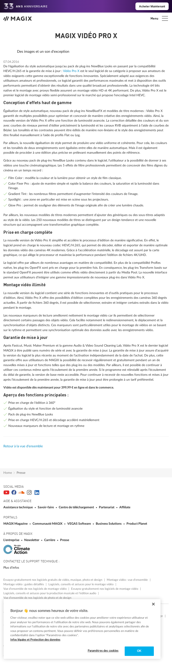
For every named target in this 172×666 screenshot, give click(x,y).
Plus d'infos (11, 567)
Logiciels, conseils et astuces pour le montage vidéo (81, 584)
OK (139, 651)
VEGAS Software (79, 523)
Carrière (50, 540)
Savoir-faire (46, 507)
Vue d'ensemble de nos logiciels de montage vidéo (35, 588)
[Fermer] (153, 604)
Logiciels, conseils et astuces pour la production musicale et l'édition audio (50, 593)
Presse (21, 472)
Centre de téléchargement (77, 507)
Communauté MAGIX (48, 523)
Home (7, 472)
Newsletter (32, 540)
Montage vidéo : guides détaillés (24, 584)
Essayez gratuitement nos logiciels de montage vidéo (105, 588)
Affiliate (124, 507)
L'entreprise (11, 540)
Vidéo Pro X (71, 71)
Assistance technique (18, 507)
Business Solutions (109, 523)
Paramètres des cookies (103, 650)
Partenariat (107, 507)
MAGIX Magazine (15, 523)
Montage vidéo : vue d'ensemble (127, 580)
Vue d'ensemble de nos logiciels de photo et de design (37, 597)
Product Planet (136, 523)
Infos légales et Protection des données (35, 639)
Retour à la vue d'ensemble (23, 446)
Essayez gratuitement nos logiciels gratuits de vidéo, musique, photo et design (53, 580)
